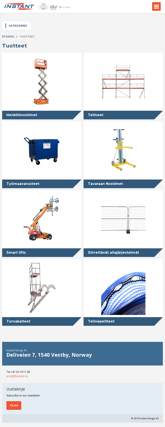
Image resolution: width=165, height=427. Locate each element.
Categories (18, 25)
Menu (156, 6)
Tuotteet (27, 36)
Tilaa (14, 405)
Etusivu (8, 36)
